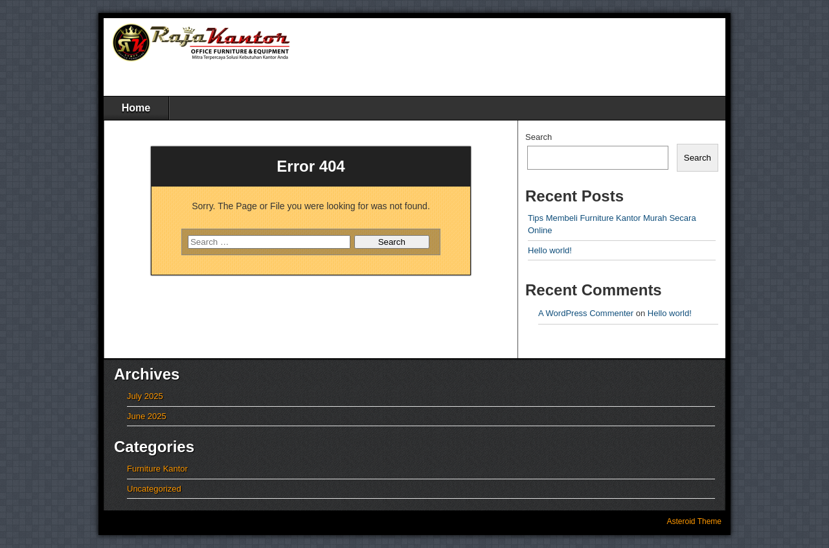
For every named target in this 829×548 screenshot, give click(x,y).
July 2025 (145, 396)
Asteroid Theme (694, 521)
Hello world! (550, 250)
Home (136, 107)
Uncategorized (154, 489)
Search (538, 137)
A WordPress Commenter (585, 313)
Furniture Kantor (157, 469)
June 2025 (146, 416)
